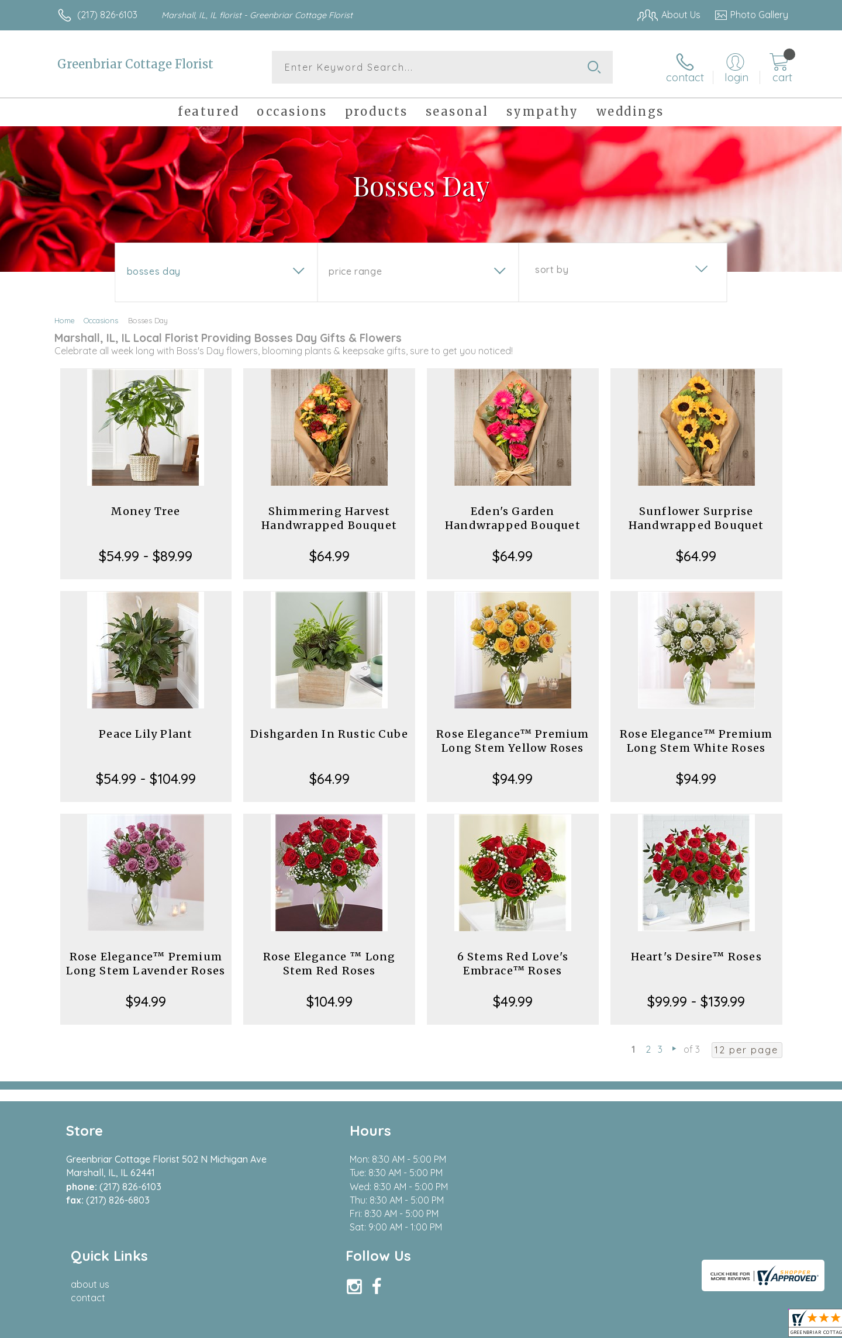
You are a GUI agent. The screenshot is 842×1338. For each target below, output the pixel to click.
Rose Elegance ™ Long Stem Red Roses (329, 963)
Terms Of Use (532, 1325)
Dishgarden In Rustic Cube (329, 734)
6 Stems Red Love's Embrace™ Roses (513, 963)
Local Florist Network (685, 1325)
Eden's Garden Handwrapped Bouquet (513, 518)
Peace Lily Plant (145, 734)
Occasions (101, 320)
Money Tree (145, 511)
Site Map (757, 1325)
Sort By (551, 269)
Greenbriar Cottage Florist (135, 64)
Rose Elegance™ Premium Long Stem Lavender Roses (145, 963)
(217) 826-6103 (107, 14)
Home (64, 320)
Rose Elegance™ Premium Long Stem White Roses (696, 741)
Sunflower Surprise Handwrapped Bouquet (696, 518)
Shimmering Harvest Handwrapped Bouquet (329, 518)
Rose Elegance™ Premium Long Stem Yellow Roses (512, 741)
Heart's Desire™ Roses (696, 956)
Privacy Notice (601, 1325)
